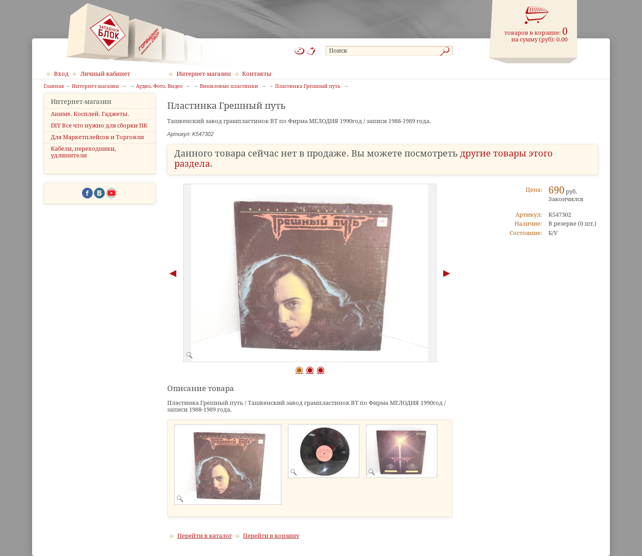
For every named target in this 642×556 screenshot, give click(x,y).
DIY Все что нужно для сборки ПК (99, 133)
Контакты (257, 73)
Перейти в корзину (271, 535)
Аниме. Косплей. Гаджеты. (90, 121)
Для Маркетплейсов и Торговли (97, 145)
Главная (54, 86)
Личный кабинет (105, 73)
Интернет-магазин (204, 73)
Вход (61, 73)
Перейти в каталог (204, 535)
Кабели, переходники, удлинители (83, 160)
